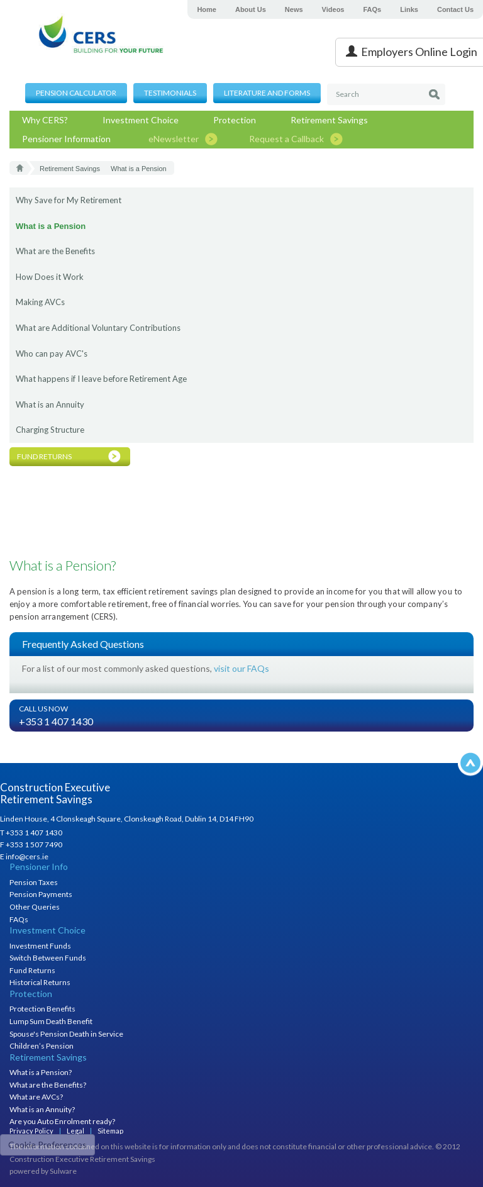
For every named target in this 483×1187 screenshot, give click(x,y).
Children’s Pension (41, 1045)
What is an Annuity (50, 404)
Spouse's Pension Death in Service (66, 1034)
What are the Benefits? (47, 1084)
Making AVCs (40, 302)
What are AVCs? (36, 1096)
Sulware (63, 1171)
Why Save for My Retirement (68, 200)
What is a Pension (51, 226)
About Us (250, 9)
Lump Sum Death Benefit (50, 1021)
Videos (333, 9)
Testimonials (170, 93)
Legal (75, 1131)
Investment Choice (141, 119)
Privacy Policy (31, 1131)
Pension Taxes (33, 882)
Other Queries (34, 906)
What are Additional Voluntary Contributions (98, 328)
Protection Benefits (42, 1008)
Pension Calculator (76, 93)
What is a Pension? (40, 1072)
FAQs (372, 9)
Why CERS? (45, 119)
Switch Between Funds (47, 957)
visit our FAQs (241, 668)
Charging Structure (50, 430)
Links (409, 9)
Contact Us (455, 9)
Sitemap (110, 1131)
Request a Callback (286, 138)
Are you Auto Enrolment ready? (62, 1121)
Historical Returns (39, 982)
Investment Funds (40, 945)
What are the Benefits (55, 251)
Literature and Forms (267, 93)
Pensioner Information (66, 138)
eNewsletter (173, 138)
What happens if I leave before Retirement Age (101, 379)
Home (206, 9)
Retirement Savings (329, 119)
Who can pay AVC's (51, 353)
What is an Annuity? (42, 1109)
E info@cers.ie (24, 856)
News (294, 9)
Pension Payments (40, 894)
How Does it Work (50, 277)
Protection (234, 119)
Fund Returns (32, 970)
